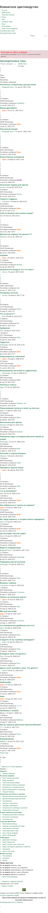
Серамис (4, 255)
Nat (1, 216)
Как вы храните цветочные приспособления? (20, 725)
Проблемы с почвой (9, 711)
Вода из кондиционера (10, 548)
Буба (18, 448)
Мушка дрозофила (8, 108)
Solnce (19, 309)
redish (19, 463)
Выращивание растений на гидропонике (18, 371)
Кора (2, 696)
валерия (19, 432)
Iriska (18, 337)
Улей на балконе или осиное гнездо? (16, 213)
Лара (2, 387)
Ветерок (19, 265)
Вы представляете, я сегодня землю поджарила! (22, 519)
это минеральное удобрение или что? (17, 625)
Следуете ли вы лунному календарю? (17, 640)
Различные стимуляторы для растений (18, 85)
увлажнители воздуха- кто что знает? (17, 270)
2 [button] (0, 70)
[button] (1, 73)
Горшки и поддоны (8, 199)
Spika (4, 110)
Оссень (2, 187)
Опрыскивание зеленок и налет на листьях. (20, 408)
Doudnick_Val (21, 403)
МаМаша (20, 720)
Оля (1, 330)
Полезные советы (8, 385)
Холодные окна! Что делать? (13, 654)
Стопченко (6, 201)
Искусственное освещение (12, 157)
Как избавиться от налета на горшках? (17, 505)
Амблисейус (5, 682)
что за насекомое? (8, 491)
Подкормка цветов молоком (12, 562)
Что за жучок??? (7, 314)
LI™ (1, 727)
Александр (4, 345)
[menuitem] (5, 12)
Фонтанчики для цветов (11, 422)
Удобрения (5, 328)
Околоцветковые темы (13, 61)
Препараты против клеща (11, 468)
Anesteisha (20, 103)
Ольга (4, 272)
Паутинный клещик (8, 129)
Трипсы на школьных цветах (13, 597)
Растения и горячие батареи (13, 453)
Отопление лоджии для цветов (14, 185)
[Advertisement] (24, 43)
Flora (1, 656)
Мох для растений (8, 611)
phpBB (16, 893)
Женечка (3, 237)
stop (1, 493)
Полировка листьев (9, 293)
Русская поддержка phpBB (9, 895)
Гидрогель (5, 342)
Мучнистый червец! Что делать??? (16, 234)
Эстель (4, 295)
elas (18, 288)
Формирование (7, 739)
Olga (18, 606)
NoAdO (19, 180)
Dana (2, 522)
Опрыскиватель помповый (12, 356)
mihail (4, 670)
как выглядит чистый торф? (13, 533)
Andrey (19, 706)
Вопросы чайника (8, 583)
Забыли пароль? (22, 54)
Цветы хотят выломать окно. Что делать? (19, 668)
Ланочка (3, 425)
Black (2, 411)
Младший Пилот (8, 87)
